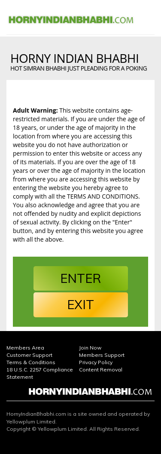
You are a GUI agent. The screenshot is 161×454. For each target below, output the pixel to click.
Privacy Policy (95, 362)
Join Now (90, 347)
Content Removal (100, 369)
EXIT (80, 304)
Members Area (25, 347)
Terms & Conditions (30, 362)
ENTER (80, 278)
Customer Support (29, 355)
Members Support (102, 355)
